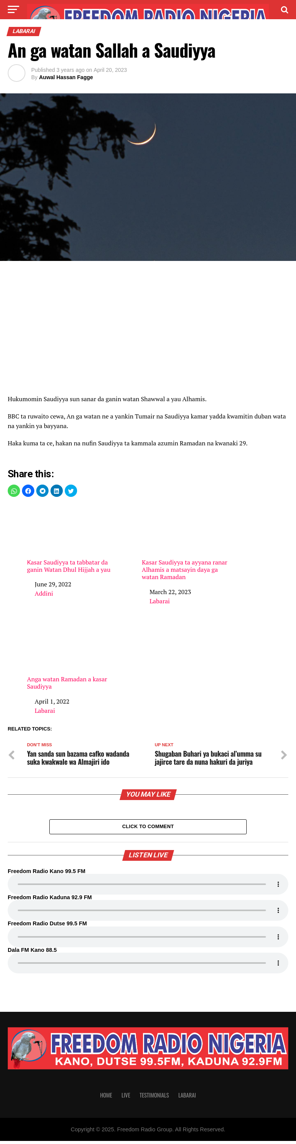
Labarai (160, 601)
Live (125, 1098)
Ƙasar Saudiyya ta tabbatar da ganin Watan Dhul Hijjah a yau (71, 539)
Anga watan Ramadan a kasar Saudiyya (71, 656)
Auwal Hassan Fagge (66, 77)
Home (106, 1098)
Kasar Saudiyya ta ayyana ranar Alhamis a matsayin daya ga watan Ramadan (186, 543)
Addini (44, 593)
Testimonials (154, 1098)
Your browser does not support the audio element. (148, 887)
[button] (14, 491)
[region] (148, 330)
